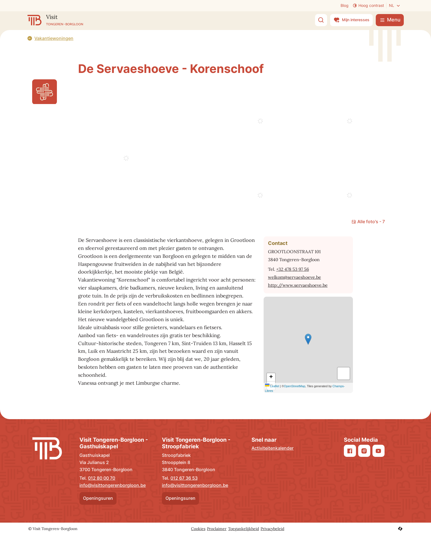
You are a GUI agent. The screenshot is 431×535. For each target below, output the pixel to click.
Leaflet (272, 386)
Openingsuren (98, 498)
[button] (308, 339)
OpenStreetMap (294, 386)
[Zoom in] (271, 377)
